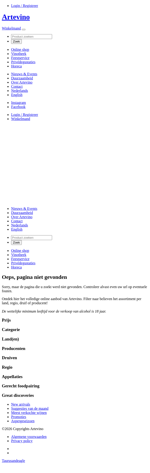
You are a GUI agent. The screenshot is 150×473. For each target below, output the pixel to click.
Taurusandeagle (13, 461)
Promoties (18, 417)
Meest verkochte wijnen (29, 413)
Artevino (16, 17)
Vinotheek (18, 54)
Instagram (18, 103)
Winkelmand (11, 28)
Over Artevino (21, 82)
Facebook (18, 107)
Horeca (16, 66)
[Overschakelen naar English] (16, 95)
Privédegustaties (23, 62)
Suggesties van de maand (29, 408)
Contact (17, 86)
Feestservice (20, 58)
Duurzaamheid (22, 78)
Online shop (20, 49)
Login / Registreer (24, 6)
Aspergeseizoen (22, 421)
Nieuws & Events (24, 74)
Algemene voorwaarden (29, 437)
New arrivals (20, 404)
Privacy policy (22, 441)
